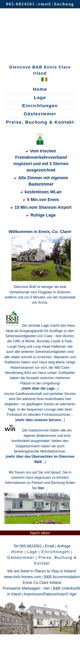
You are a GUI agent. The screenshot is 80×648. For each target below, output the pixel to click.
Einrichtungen (40, 105)
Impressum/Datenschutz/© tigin (50, 594)
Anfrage (64, 546)
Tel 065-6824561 (27, 546)
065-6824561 (20, 4)
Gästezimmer (40, 113)
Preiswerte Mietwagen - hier (26, 588)
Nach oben (40, 533)
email (44, 4)
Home (40, 89)
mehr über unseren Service (38, 420)
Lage (40, 97)
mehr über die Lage (39, 388)
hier (41, 488)
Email (49, 546)
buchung (64, 4)
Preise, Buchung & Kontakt (40, 122)
